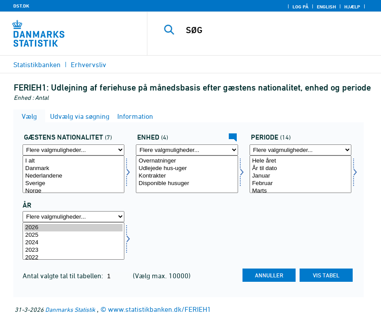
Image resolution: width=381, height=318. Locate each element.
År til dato (300, 168)
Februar (300, 183)
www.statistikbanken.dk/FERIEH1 (159, 309)
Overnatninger (187, 161)
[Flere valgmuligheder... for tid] (73, 216)
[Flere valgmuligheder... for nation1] (73, 149)
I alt (73, 161)
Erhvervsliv (88, 64)
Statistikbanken (37, 64)
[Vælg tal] (187, 174)
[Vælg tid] (73, 241)
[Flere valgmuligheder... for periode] (300, 149)
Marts (300, 191)
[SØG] (274, 30)
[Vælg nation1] (73, 174)
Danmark (73, 168)
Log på (300, 7)
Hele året (300, 161)
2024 (73, 242)
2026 (73, 227)
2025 (73, 235)
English (326, 7)
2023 (73, 250)
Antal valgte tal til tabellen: (64, 276)
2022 (73, 257)
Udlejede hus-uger (187, 168)
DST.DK (21, 6)
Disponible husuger (187, 183)
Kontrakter (187, 176)
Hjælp (352, 7)
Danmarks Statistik (70, 309)
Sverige (73, 183)
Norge (73, 191)
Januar (300, 176)
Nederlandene (73, 176)
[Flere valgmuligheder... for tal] (187, 149)
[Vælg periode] (300, 174)
